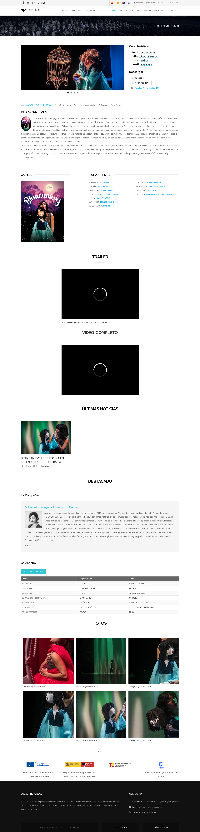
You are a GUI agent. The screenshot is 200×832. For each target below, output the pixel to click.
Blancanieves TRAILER (72, 322)
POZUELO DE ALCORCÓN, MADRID (142, 607)
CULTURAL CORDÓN (88, 588)
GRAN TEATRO (85, 598)
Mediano (144, 60)
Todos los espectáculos (166, 25)
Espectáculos (109, 11)
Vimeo (105, 322)
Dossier (137, 78)
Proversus (76, 11)
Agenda (123, 11)
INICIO (64, 11)
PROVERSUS (92, 322)
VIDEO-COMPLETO (100, 332)
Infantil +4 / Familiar (148, 56)
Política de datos (161, 827)
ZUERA (131, 612)
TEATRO (83, 584)
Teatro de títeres (147, 52)
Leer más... (45, 466)
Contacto (174, 11)
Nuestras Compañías (154, 11)
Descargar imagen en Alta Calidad (34, 687)
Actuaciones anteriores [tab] (33, 571)
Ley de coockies (120, 827)
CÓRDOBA (133, 598)
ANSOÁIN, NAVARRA (137, 593)
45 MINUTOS (146, 64)
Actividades (92, 11)
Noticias (136, 11)
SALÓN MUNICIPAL (87, 602)
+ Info (27, 545)
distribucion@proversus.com (151, 807)
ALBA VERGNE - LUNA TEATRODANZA (37, 105)
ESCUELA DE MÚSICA (88, 607)
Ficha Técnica (140, 83)
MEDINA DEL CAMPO (137, 584)
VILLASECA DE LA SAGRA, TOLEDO (142, 602)
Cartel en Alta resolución (145, 88)
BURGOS (132, 588)
